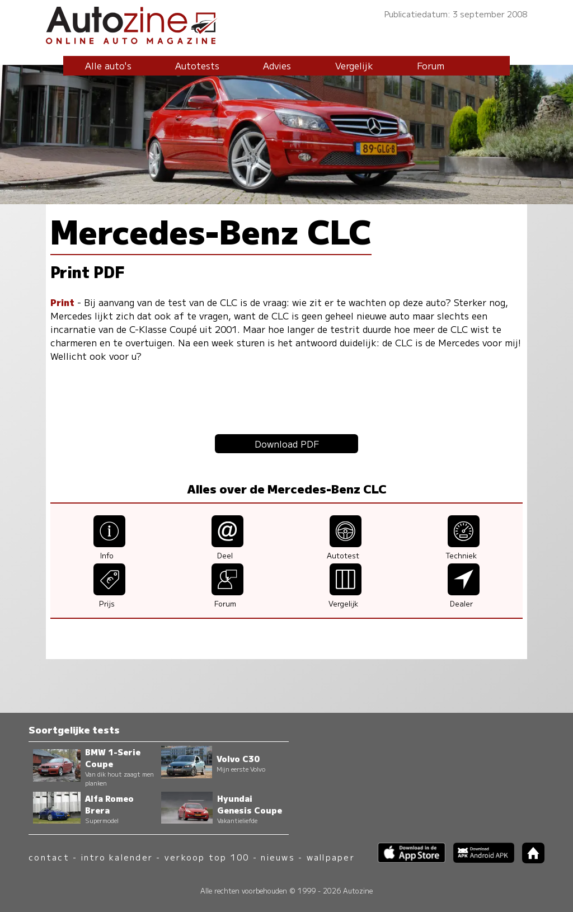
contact (49, 857)
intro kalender (117, 857)
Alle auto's (108, 65)
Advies (277, 65)
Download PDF (287, 443)
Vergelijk (354, 65)
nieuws (277, 857)
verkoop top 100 (207, 857)
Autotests (197, 65)
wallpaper (331, 857)
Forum (430, 65)
